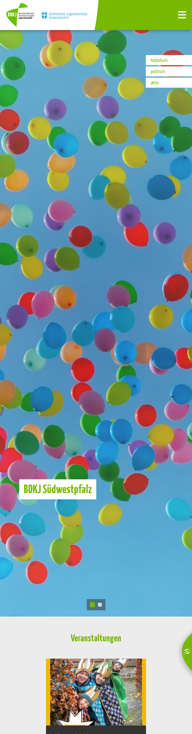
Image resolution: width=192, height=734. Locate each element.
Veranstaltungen (96, 637)
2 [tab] (100, 605)
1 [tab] (92, 604)
